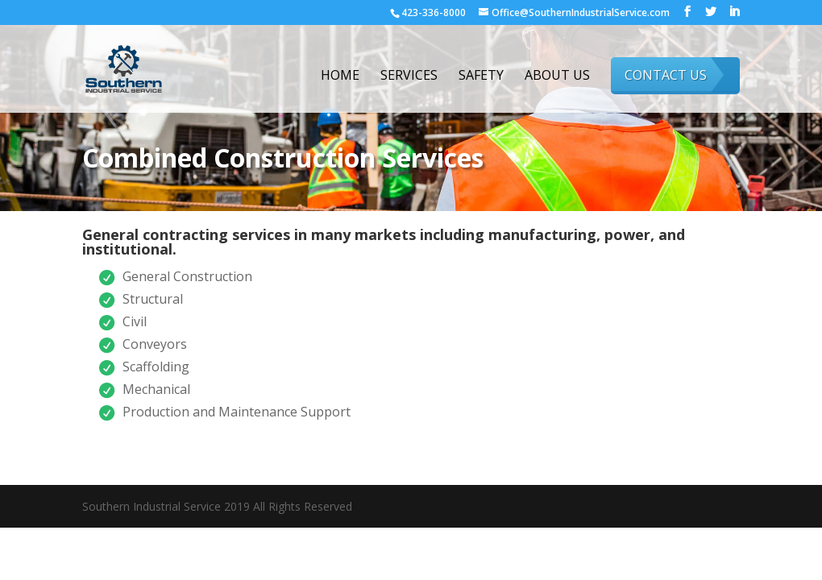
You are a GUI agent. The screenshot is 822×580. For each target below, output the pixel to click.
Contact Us (666, 75)
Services (409, 76)
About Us (557, 76)
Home (340, 76)
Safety (481, 76)
